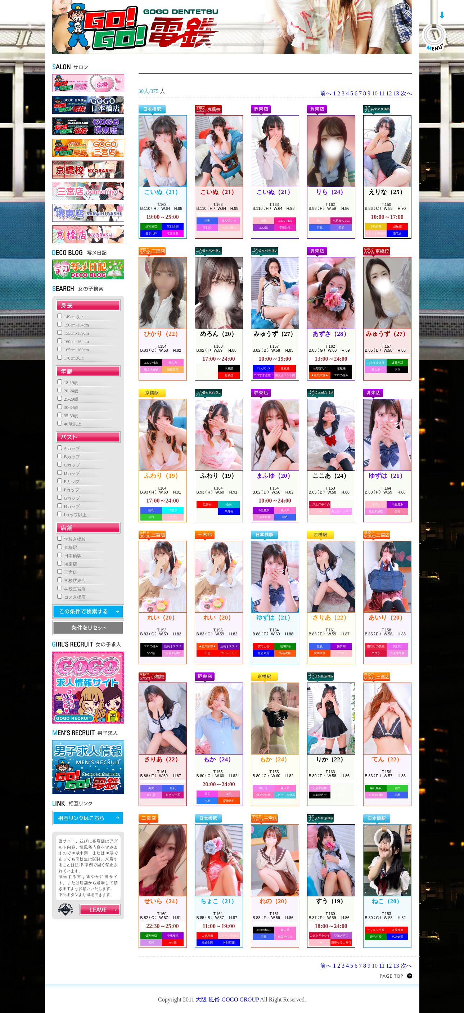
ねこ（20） (387, 901)
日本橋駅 (69, 555)
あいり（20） (387, 617)
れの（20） (275, 901)
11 (381, 93)
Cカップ (68, 465)
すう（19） (331, 901)
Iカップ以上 (72, 514)
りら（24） (331, 192)
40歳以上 (69, 424)
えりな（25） (387, 192)
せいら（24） (162, 901)
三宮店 (67, 572)
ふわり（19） (162, 475)
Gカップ (68, 498)
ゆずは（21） (387, 475)
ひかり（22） (162, 333)
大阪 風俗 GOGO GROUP (227, 999)
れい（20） (162, 617)
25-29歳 (67, 399)
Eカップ (68, 481)
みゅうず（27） (274, 333)
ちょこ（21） (218, 901)
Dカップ (68, 473)
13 (396, 93)
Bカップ (68, 456)
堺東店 (67, 564)
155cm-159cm (73, 333)
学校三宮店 (71, 588)
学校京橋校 (71, 539)
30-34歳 (67, 407)
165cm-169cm (73, 349)
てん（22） (387, 759)
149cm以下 (71, 316)
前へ (326, 93)
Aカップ (68, 448)
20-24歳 (67, 390)
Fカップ (68, 489)
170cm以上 (71, 358)
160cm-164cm (73, 341)
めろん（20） (218, 333)
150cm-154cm (73, 325)
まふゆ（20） (274, 475)
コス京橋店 (71, 597)
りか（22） (331, 759)
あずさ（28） (330, 333)
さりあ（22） (330, 617)
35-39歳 (67, 415)
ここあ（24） (330, 475)
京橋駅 (67, 547)
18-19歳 (67, 382)
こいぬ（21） (162, 192)
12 (389, 93)
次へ (406, 93)
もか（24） (218, 759)
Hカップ (68, 506)
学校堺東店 (71, 580)
